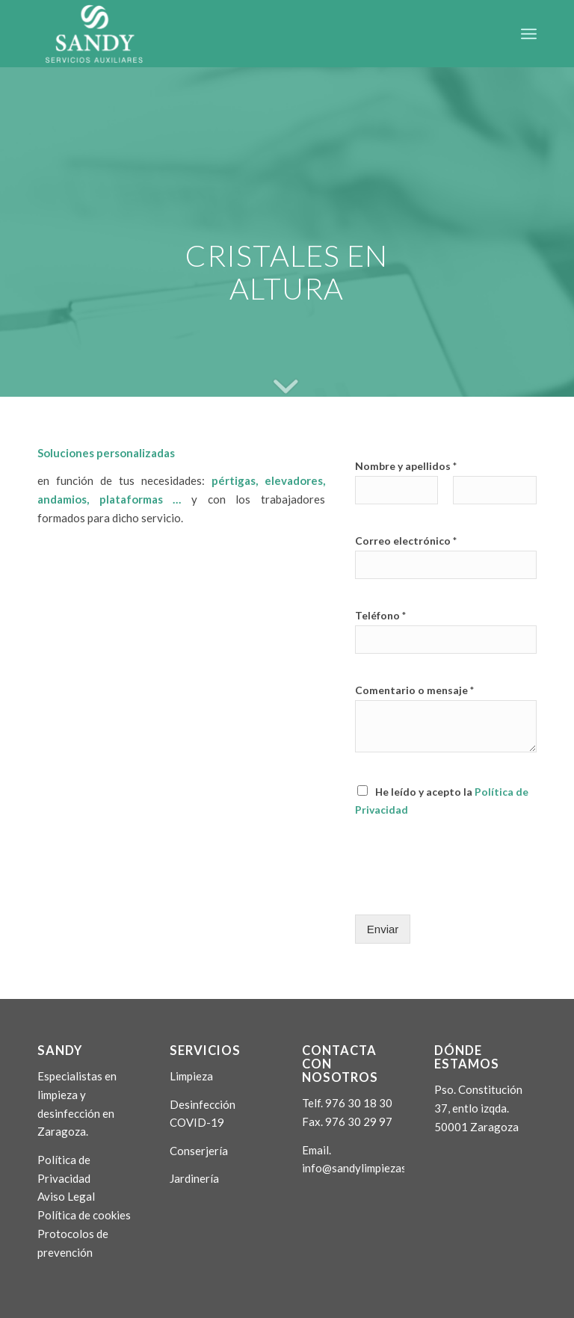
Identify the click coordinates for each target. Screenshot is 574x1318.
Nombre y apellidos (406, 466)
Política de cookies (84, 1215)
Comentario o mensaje (414, 690)
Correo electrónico (406, 540)
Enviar (383, 929)
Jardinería (194, 1178)
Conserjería (199, 1150)
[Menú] (529, 33)
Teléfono (380, 615)
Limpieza (191, 1076)
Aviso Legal (66, 1196)
